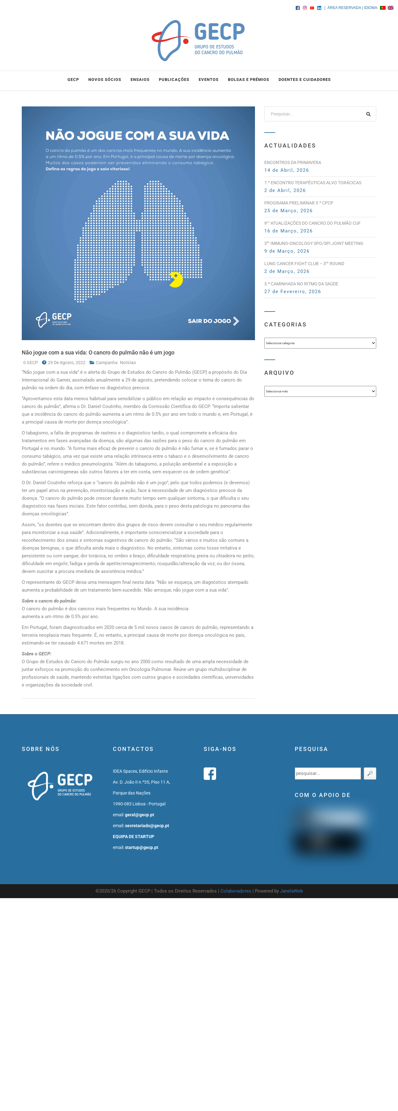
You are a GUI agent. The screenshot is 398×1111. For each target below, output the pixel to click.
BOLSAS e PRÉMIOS (248, 79)
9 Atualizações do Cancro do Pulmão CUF (312, 223)
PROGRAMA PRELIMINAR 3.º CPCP (298, 202)
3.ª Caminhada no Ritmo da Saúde (301, 283)
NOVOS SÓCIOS (104, 79)
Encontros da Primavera (292, 162)
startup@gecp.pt (141, 847)
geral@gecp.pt (139, 814)
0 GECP (31, 362)
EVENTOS (209, 79)
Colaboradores (235, 891)
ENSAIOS (140, 79)
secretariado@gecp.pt (147, 825)
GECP (73, 79)
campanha (107, 362)
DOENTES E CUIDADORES (305, 79)
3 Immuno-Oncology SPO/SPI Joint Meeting (313, 243)
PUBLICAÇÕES (174, 79)
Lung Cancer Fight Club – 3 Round (304, 263)
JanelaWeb (291, 891)
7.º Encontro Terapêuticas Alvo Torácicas (312, 182)
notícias (128, 362)
